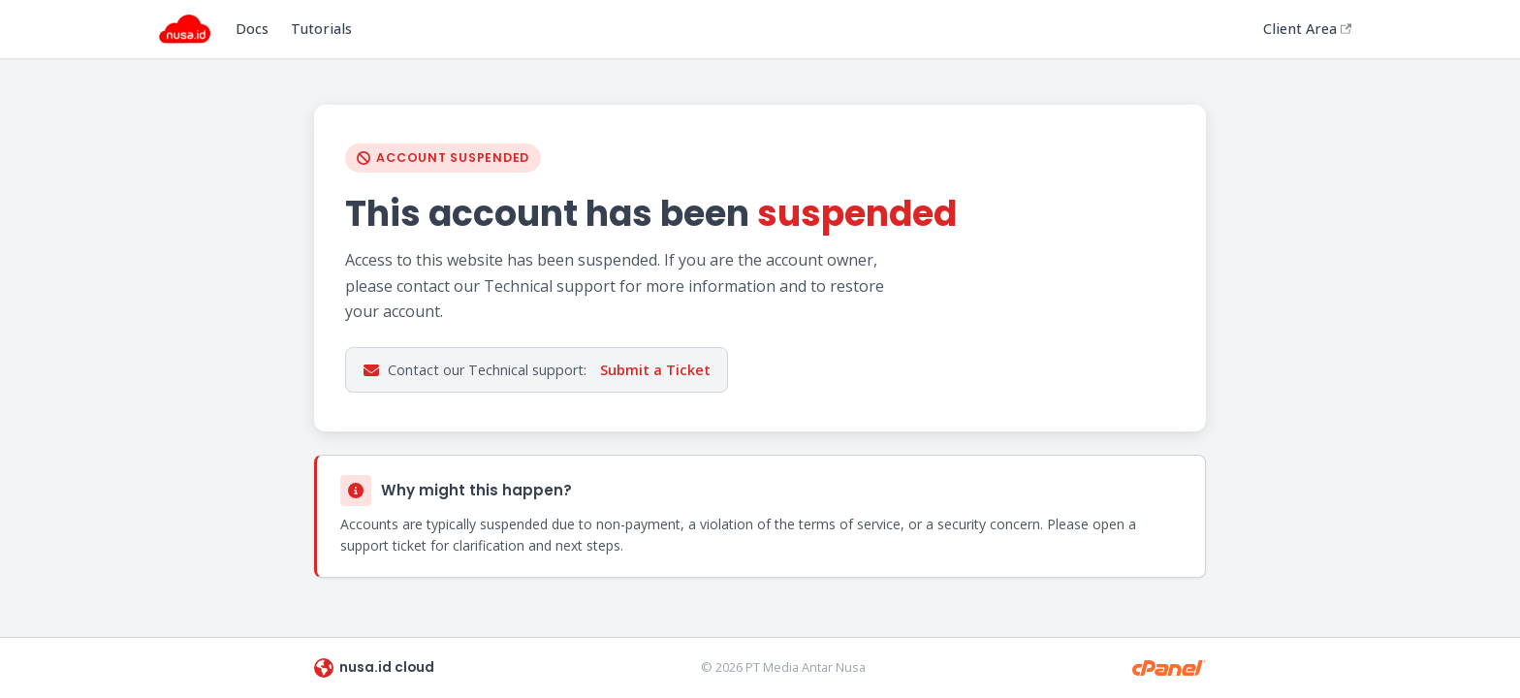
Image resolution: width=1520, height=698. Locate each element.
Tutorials (321, 28)
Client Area (1307, 28)
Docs (252, 28)
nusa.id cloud (374, 668)
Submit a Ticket (655, 370)
